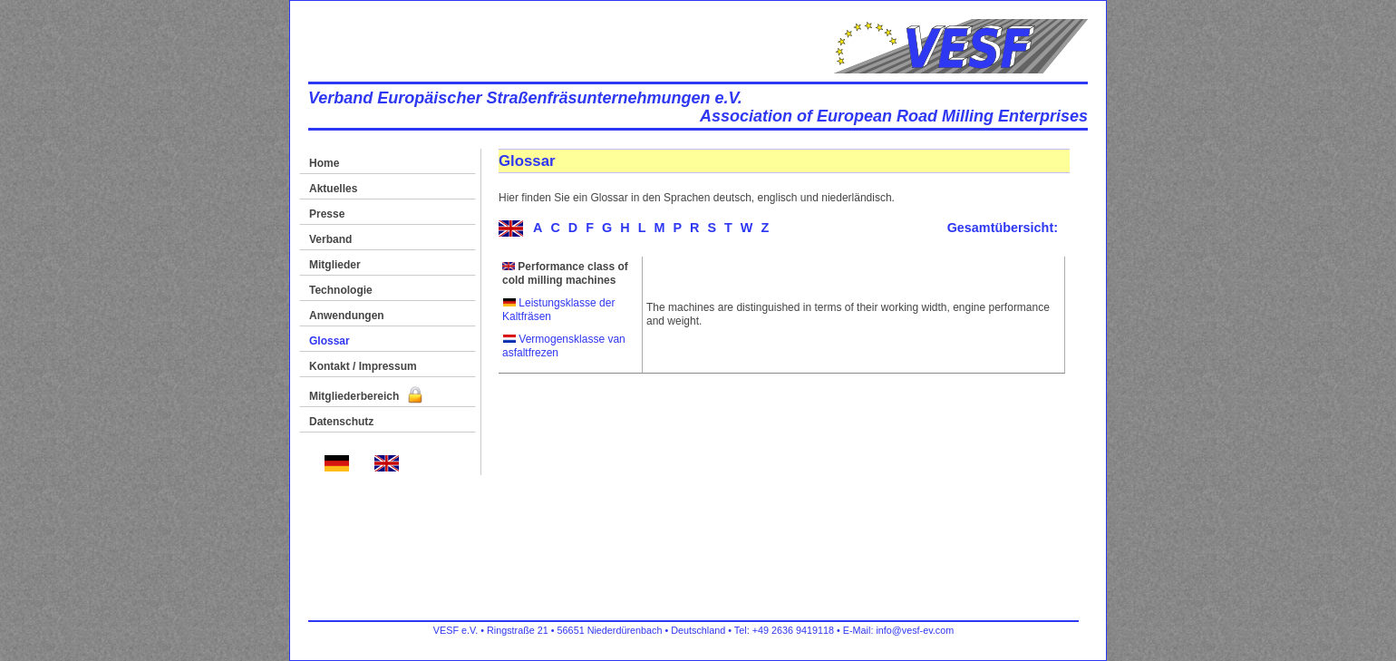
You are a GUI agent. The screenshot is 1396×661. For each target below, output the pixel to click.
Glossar (329, 341)
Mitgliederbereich (365, 396)
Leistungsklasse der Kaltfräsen (558, 309)
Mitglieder (335, 264)
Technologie (341, 290)
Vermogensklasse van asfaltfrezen (563, 346)
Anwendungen (346, 315)
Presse (326, 214)
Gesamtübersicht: (1002, 227)
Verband (330, 239)
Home (324, 163)
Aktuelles (333, 188)
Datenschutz (341, 421)
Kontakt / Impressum (363, 366)
